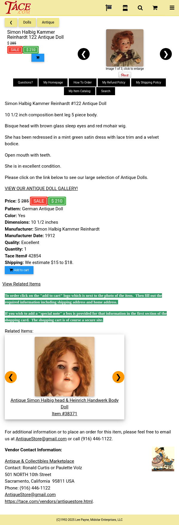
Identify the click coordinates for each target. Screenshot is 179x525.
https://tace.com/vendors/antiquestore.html (49, 501)
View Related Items (21, 284)
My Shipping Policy (148, 82)
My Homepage (53, 82)
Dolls (27, 22)
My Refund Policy (114, 82)
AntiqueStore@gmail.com (41, 438)
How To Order (83, 82)
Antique (48, 22)
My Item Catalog (80, 91)
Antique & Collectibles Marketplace (39, 461)
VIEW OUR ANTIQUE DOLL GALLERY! (41, 188)
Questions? (25, 82)
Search (105, 91)
